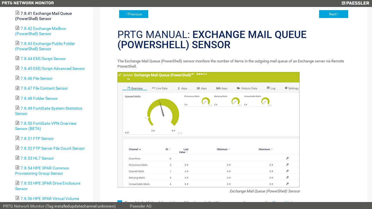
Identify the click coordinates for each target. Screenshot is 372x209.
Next (332, 14)
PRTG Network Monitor (23, 206)
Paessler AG (141, 206)
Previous (135, 14)
